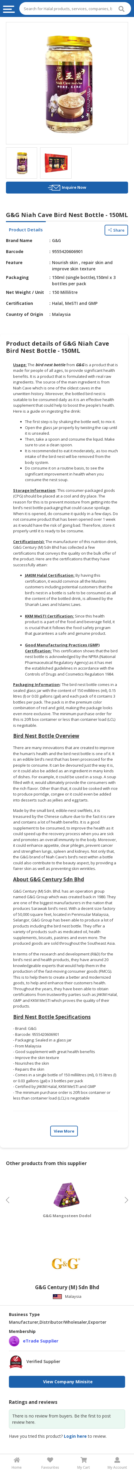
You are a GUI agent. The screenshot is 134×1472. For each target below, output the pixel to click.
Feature (14, 262)
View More (64, 1131)
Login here (75, 1436)
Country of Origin (24, 314)
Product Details (26, 230)
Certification (19, 303)
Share (116, 230)
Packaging (17, 277)
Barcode (14, 251)
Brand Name (19, 240)
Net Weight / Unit (25, 292)
